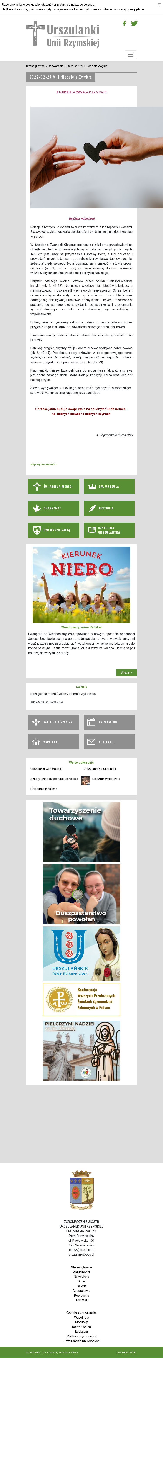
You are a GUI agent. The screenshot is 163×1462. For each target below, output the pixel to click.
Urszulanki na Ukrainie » (100, 769)
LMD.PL (132, 1352)
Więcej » (127, 672)
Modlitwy (81, 1322)
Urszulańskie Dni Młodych (82, 1341)
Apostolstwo (82, 1291)
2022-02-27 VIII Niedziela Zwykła (87, 66)
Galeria (81, 1286)
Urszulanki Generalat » (46, 769)
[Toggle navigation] (131, 54)
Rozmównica (81, 1327)
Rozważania (55, 66)
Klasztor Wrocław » (106, 779)
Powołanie (81, 1295)
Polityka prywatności (81, 1336)
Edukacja (81, 1331)
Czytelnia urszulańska (81, 1313)
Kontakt (81, 1300)
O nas (82, 1281)
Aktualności (81, 1272)
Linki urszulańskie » (43, 789)
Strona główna (35, 66)
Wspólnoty (81, 1317)
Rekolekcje (81, 1277)
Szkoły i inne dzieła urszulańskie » (54, 779)
